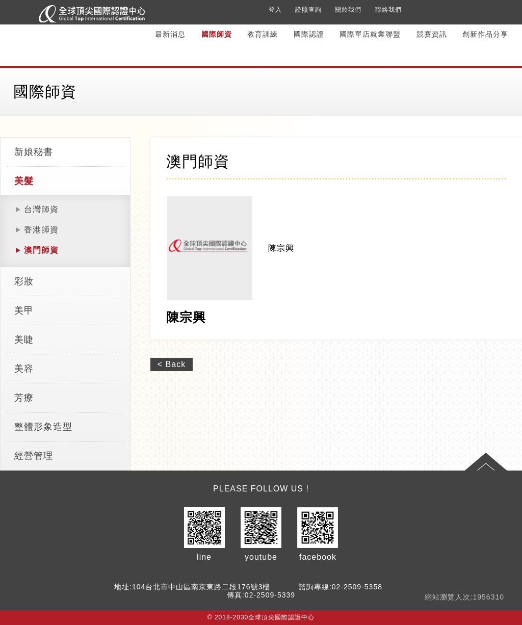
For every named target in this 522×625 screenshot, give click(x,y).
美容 (24, 368)
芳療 (24, 398)
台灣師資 (41, 209)
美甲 (24, 310)
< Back (172, 364)
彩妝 (24, 281)
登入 (275, 9)
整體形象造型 (43, 427)
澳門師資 (41, 250)
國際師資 (216, 34)
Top (486, 462)
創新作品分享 (485, 34)
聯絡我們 (388, 9)
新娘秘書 (33, 152)
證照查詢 (308, 9)
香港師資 (41, 229)
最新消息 (170, 34)
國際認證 (309, 34)
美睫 (24, 339)
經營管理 (33, 456)
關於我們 (348, 9)
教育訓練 (262, 34)
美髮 (24, 181)
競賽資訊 (431, 34)
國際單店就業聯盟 (370, 34)
